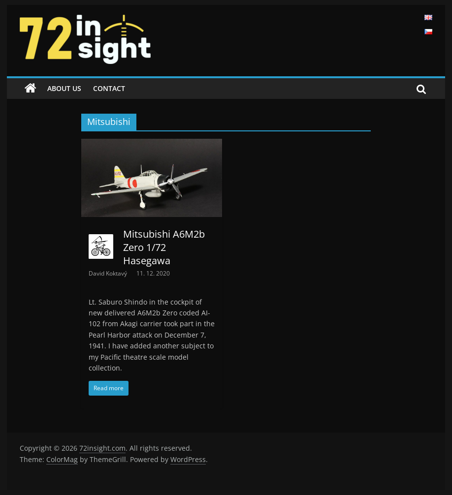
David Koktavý (109, 273)
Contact (109, 88)
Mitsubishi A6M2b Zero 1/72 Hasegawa (164, 247)
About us (64, 88)
